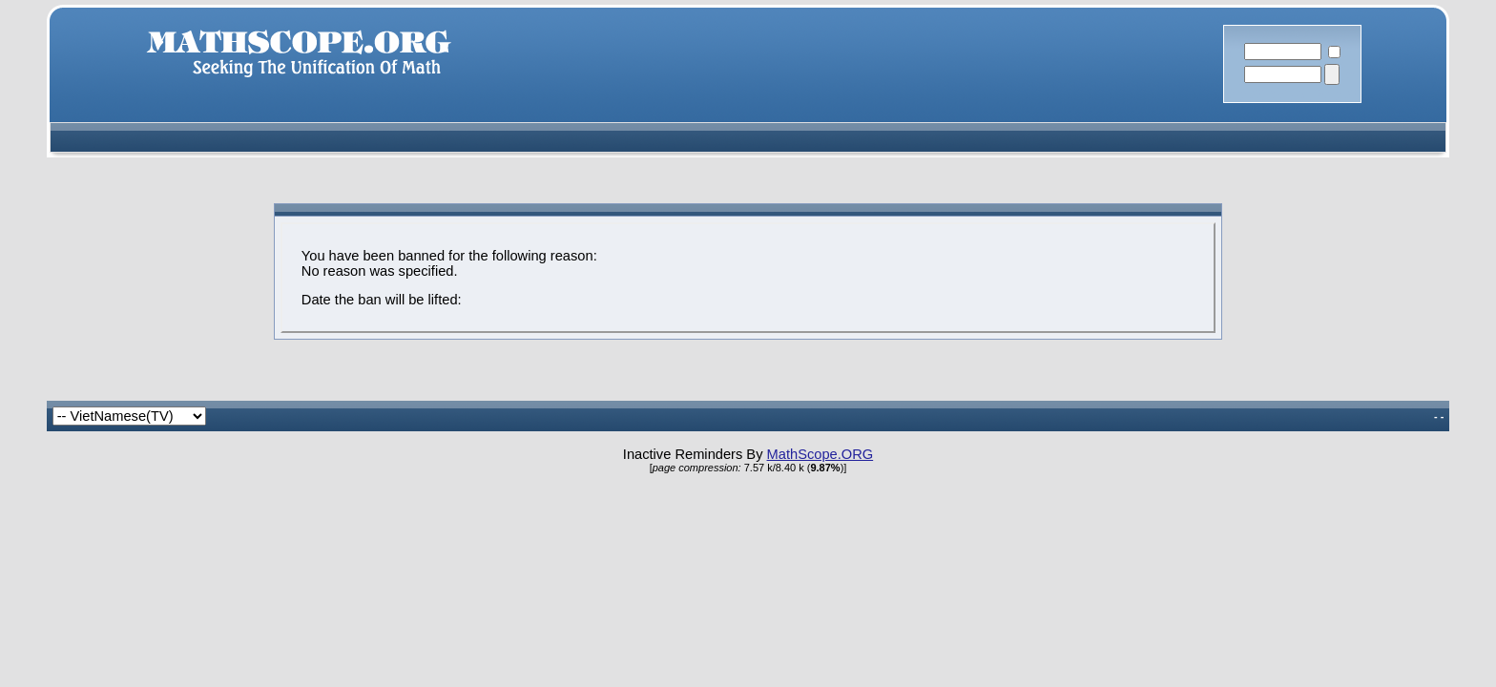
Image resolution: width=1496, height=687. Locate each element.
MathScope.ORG (820, 454)
